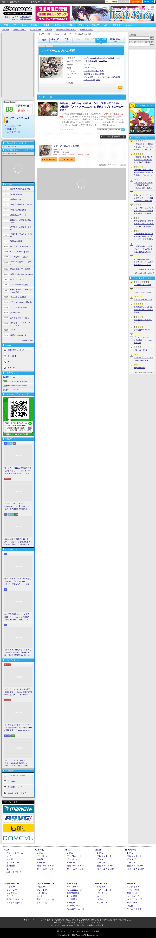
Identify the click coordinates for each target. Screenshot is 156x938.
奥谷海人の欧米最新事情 (20, 189)
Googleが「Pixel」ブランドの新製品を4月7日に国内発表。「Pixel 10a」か (143, 172)
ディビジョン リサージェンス (143, 321)
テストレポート (104, 890)
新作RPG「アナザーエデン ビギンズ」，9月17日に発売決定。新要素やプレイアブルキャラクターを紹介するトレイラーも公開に (143, 198)
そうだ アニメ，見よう (19, 257)
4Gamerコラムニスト (18, 297)
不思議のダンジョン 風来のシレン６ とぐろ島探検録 (143, 309)
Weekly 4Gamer (16, 194)
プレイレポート (19, 29)
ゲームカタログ (86, 29)
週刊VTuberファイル (18, 215)
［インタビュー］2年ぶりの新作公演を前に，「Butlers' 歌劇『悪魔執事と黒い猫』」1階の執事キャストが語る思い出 (18, 692)
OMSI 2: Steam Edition (142, 292)
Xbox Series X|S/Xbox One (17, 381)
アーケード (130, 883)
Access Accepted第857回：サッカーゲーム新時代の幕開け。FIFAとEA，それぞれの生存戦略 (143, 262)
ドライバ (11, 367)
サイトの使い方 (33, 2)
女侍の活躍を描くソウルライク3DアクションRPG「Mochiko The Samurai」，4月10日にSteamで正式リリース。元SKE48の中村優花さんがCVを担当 (144, 224)
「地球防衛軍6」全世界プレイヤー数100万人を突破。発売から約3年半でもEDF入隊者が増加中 (143, 249)
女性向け (70, 25)
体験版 (9, 859)
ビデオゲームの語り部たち (21, 302)
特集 (9, 128)
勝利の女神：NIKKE (142, 330)
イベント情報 (133, 890)
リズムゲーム (133, 902)
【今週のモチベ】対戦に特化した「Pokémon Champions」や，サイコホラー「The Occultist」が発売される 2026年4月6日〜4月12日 (143, 147)
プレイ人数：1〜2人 (92, 77)
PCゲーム (11, 377)
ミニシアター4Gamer (18, 307)
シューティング (134, 899)
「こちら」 (92, 922)
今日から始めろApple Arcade (21, 274)
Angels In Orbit (139, 368)
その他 (130, 905)
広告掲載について (15, 787)
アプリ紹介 (72, 899)
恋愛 (98, 80)
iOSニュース (72, 886)
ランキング (148, 2)
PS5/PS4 (34, 25)
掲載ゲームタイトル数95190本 (18, 17)
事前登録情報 (73, 893)
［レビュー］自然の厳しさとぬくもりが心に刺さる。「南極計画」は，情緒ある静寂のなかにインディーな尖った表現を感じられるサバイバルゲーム (17, 652)
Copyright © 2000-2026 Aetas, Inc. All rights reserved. (78, 935)
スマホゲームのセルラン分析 (21, 228)
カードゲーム (133, 896)
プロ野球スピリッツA (142, 285)
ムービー (48, 29)
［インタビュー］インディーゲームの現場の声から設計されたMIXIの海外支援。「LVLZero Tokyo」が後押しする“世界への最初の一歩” (18, 728)
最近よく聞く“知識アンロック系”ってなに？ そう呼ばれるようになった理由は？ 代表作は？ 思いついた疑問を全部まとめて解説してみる (18, 542)
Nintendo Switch (13, 390)
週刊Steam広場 (16, 241)
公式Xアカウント (16, 2)
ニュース (11, 125)
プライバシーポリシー (17, 775)
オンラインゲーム (14, 853)
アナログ (116, 25)
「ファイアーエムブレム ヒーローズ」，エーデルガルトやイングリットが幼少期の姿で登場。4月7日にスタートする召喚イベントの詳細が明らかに (143, 211)
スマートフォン (72, 883)
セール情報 (72, 896)
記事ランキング (13, 872)
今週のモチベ (15, 199)
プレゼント (12, 356)
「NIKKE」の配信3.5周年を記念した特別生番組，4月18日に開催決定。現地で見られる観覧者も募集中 (143, 160)
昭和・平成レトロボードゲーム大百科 (21, 291)
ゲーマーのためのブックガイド (21, 263)
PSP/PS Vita (130, 850)
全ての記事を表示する (113, 136)
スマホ (58, 25)
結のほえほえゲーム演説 (20, 269)
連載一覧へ (28, 340)
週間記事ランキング (16, 350)
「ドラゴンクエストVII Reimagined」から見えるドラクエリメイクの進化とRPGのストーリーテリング (17, 506)
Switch (46, 25)
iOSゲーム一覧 (74, 905)
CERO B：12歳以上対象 (94, 74)
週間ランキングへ (147, 269)
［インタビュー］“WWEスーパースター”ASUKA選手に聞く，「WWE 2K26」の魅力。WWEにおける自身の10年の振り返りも (17, 763)
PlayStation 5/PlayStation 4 (17, 385)
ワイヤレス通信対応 (111, 77)
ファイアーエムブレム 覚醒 (66, 146)
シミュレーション (91, 71)
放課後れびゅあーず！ (19, 335)
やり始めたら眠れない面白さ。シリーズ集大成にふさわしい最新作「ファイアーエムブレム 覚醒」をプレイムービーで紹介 (91, 106)
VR (80, 25)
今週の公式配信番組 (18, 210)
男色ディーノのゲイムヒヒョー (21, 221)
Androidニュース (74, 890)
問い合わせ (48, 2)
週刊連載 (10, 865)
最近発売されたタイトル (66, 29)
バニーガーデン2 (140, 350)
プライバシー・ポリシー (79, 931)
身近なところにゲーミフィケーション (21, 324)
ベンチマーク (103, 902)
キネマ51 (13, 330)
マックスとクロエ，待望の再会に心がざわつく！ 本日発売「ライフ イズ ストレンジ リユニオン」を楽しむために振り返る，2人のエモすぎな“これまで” (18, 471)
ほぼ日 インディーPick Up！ (21, 246)
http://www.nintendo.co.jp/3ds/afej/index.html (102, 58)
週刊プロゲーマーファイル (21, 204)
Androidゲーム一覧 (75, 909)
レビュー (5, 29)
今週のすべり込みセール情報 (21, 235)
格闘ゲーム (132, 893)
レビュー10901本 (11, 19)
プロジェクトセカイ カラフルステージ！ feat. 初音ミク (143, 340)
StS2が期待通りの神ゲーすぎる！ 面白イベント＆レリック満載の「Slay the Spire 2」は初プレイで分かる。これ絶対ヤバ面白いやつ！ (18, 617)
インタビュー (35, 29)
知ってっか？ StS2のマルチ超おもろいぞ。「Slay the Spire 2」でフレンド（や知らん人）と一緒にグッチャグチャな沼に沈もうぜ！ (18, 581)
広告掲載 (95, 931)
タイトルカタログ (45, 869)
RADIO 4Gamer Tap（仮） (20, 252)
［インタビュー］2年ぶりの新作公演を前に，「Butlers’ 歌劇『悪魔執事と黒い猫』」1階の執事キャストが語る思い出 (143, 185)
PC (14, 25)
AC (105, 25)
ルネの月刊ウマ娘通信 (19, 285)
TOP (6, 25)
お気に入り (123, 2)
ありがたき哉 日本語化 (19, 318)
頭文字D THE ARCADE (143, 299)
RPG (102, 71)
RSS (3, 2)
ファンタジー (89, 80)
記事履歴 (136, 2)
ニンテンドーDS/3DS (44, 883)
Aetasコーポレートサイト (18, 793)
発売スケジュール (45, 865)
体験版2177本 (26, 19)
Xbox (23, 25)
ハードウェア (93, 25)
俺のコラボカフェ (17, 279)
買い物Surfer (15, 312)
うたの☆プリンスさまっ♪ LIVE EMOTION (143, 358)
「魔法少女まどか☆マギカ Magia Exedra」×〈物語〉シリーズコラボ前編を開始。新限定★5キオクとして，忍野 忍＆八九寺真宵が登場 (143, 236)
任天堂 (86, 61)
